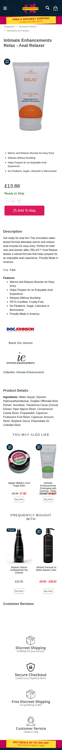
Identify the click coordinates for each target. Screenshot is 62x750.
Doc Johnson (25, 343)
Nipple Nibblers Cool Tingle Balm (19, 484)
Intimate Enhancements (30, 372)
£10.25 (19, 581)
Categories (9, 26)
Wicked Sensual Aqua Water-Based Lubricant (48, 568)
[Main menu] (5, 7)
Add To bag (24, 210)
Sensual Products (28, 26)
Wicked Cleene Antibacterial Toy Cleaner (19, 570)
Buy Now (19, 499)
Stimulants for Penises (18, 30)
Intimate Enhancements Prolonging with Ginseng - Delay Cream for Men (48, 488)
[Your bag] (55, 8)
